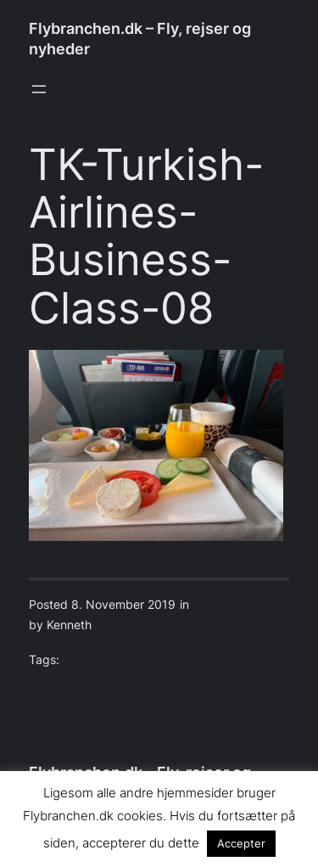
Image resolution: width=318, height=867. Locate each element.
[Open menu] (39, 89)
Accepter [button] (241, 843)
